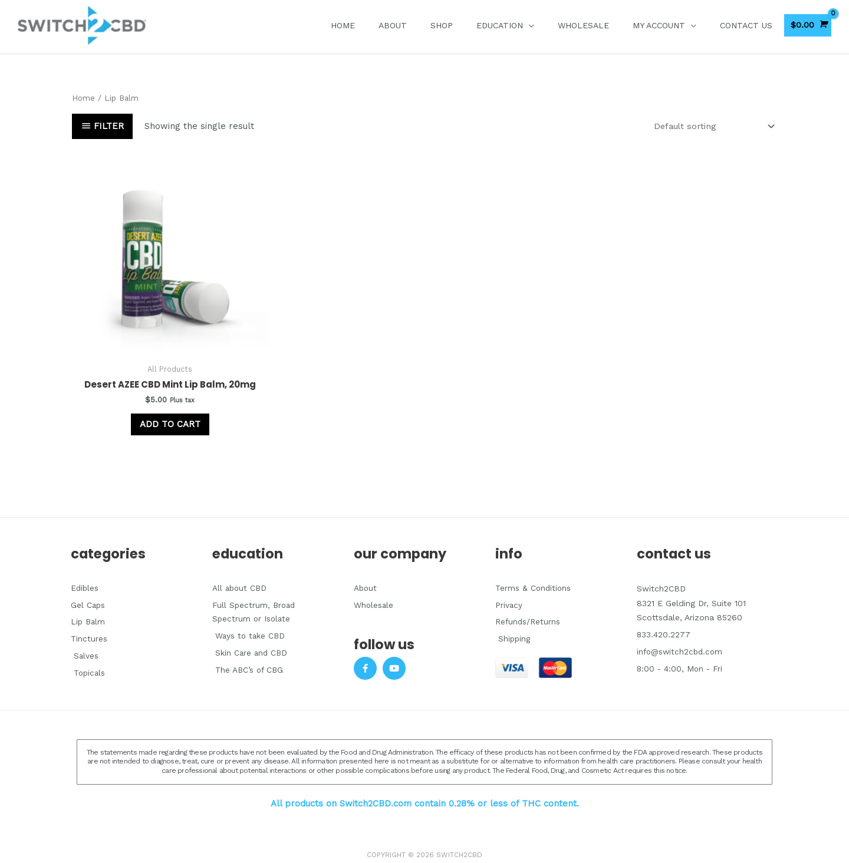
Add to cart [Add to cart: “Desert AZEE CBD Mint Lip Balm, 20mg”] (156, 406)
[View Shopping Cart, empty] (807, 25)
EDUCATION (499, 25)
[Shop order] (709, 126)
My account (659, 25)
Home (343, 25)
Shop (441, 25)
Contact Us (746, 25)
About (393, 25)
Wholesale (583, 25)
